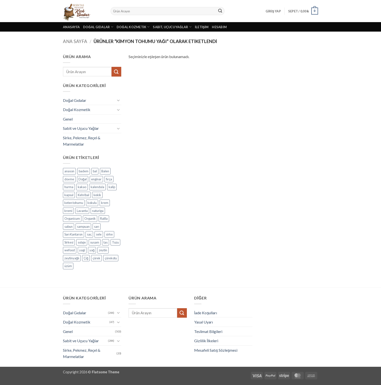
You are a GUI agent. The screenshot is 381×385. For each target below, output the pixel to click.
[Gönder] (220, 11)
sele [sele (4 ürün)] (99, 234)
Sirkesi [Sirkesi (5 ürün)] (68, 242)
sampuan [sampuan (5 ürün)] (83, 226)
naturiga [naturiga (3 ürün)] (98, 211)
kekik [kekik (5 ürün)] (97, 195)
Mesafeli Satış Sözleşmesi (215, 350)
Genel (68, 119)
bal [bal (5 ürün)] (95, 171)
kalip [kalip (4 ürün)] (112, 187)
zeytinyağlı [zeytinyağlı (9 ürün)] (71, 258)
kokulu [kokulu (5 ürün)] (92, 203)
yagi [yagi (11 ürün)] (82, 250)
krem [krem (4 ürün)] (104, 203)
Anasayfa (71, 27)
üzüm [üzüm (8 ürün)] (68, 266)
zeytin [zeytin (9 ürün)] (103, 250)
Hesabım (219, 27)
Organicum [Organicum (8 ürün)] (72, 218)
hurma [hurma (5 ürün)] (68, 187)
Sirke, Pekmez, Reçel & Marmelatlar (81, 140)
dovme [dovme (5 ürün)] (69, 179)
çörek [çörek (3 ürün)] (96, 258)
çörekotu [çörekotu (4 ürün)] (111, 258)
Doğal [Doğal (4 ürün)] (82, 179)
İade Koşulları (205, 312)
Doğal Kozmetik (133, 27)
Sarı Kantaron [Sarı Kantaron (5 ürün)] (73, 234)
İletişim (201, 27)
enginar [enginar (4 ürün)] (96, 179)
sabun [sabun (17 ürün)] (68, 226)
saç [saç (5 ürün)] (89, 234)
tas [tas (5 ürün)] (106, 242)
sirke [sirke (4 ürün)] (109, 234)
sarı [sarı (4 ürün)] (96, 226)
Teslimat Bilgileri (208, 331)
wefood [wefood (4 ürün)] (69, 250)
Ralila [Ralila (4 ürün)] (104, 218)
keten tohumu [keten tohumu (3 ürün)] (73, 203)
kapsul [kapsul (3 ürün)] (68, 195)
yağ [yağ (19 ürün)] (92, 250)
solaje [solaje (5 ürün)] (82, 242)
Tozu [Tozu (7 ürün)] (115, 242)
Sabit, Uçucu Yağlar (172, 27)
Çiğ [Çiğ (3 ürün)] (86, 258)
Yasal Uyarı (203, 322)
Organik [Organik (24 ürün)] (90, 218)
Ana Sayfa (75, 41)
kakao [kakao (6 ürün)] (82, 187)
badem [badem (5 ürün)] (83, 171)
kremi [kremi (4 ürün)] (68, 211)
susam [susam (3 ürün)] (94, 242)
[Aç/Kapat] (118, 100)
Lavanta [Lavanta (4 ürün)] (82, 211)
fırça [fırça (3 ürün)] (109, 179)
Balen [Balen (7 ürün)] (105, 171)
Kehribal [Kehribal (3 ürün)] (83, 195)
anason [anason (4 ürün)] (69, 171)
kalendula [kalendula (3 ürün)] (97, 187)
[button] (273, 11)
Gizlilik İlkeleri (206, 340)
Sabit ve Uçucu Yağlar (81, 128)
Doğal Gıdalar (98, 27)
